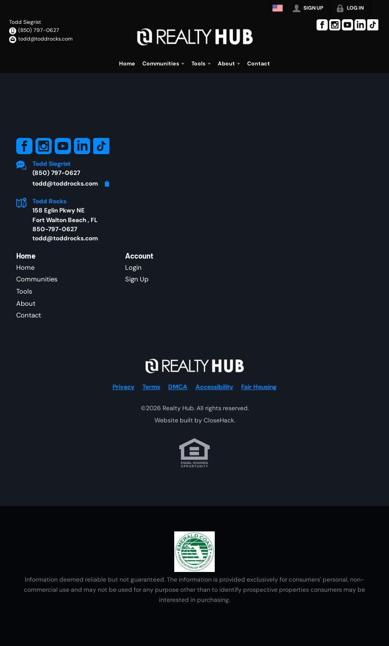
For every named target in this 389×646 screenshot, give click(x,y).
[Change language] (277, 8)
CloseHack (219, 420)
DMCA (177, 387)
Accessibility (214, 387)
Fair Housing (259, 387)
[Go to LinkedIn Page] (360, 24)
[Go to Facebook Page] (322, 24)
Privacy (123, 387)
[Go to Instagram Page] (334, 24)
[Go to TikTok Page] (372, 24)
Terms (151, 387)
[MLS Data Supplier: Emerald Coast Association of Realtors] (194, 551)
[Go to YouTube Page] (347, 24)
